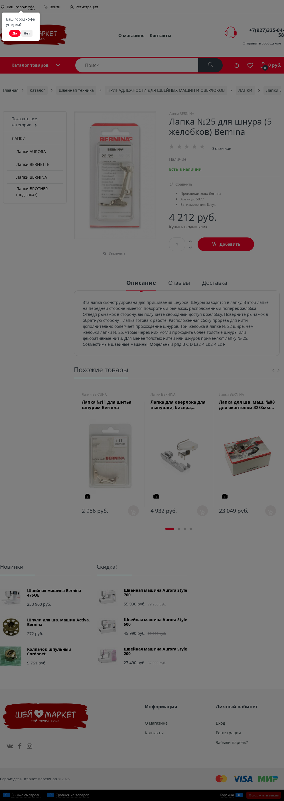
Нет (27, 33)
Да (15, 33)
